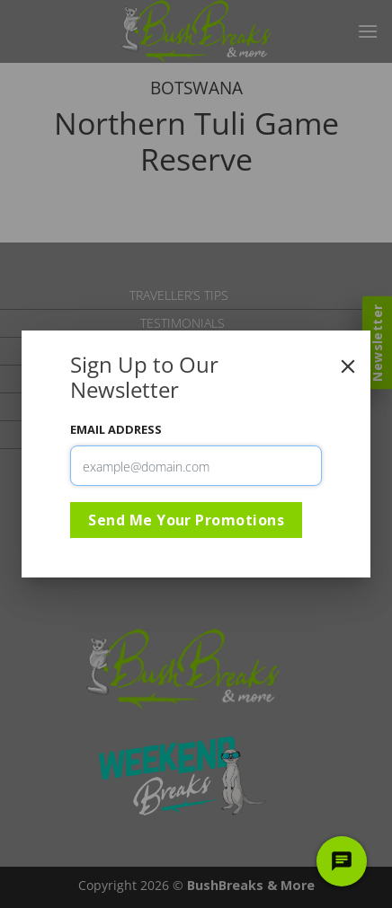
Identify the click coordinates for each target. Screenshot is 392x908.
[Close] (347, 366)
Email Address (116, 429)
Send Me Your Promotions (186, 520)
